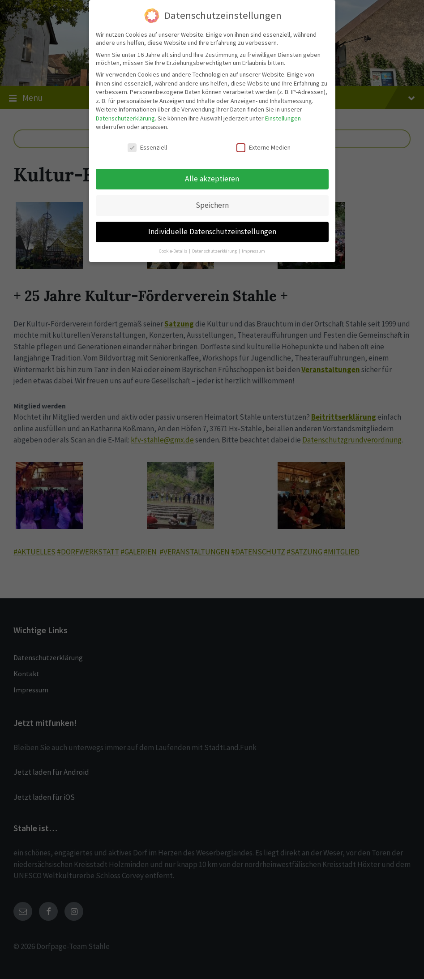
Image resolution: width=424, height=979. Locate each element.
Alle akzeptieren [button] (212, 174)
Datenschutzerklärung (125, 114)
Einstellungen (283, 114)
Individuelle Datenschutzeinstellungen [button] (212, 227)
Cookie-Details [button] (173, 246)
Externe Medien (263, 143)
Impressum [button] (253, 246)
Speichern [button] (212, 201)
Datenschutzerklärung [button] (215, 246)
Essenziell (147, 143)
